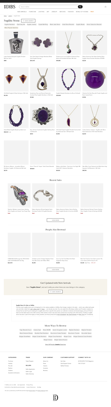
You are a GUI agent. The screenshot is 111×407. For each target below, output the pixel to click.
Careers (45, 366)
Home (5, 16)
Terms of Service (41, 390)
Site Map (39, 387)
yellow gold (36, 309)
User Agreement (21, 385)
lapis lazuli (84, 316)
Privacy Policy (29, 385)
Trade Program (29, 361)
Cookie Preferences (31, 387)
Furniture (32, 11)
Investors (45, 368)
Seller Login (29, 371)
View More (55, 220)
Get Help (63, 361)
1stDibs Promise (65, 366)
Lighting (41, 11)
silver (43, 309)
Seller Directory (30, 374)
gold (31, 309)
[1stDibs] (9, 6)
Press (44, 363)
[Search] (49, 7)
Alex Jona (81, 314)
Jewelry (54, 11)
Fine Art (10, 366)
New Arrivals (22, 11)
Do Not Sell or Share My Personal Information (15, 387)
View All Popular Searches (55, 344)
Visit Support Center (66, 363)
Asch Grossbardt (61, 314)
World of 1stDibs (82, 11)
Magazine (85, 361)
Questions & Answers (14, 373)
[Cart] (105, 6)
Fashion (71, 11)
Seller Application (30, 369)
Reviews (45, 370)
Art (48, 11)
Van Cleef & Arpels (71, 314)
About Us (45, 361)
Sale (92, 11)
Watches (63, 11)
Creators (10, 370)
